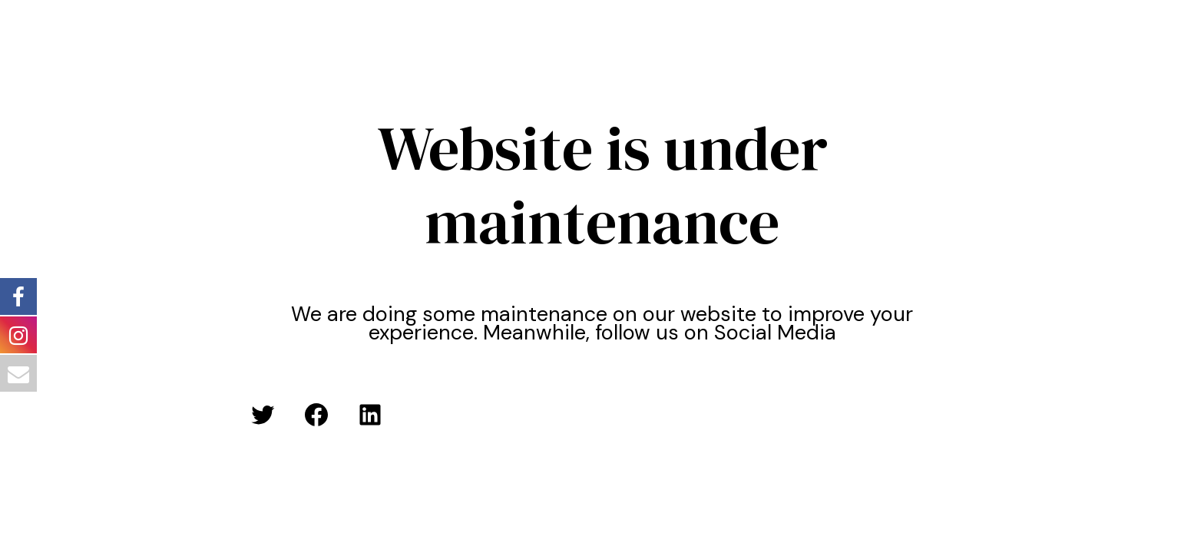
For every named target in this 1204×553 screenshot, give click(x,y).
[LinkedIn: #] (370, 414)
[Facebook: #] (316, 414)
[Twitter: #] (262, 414)
